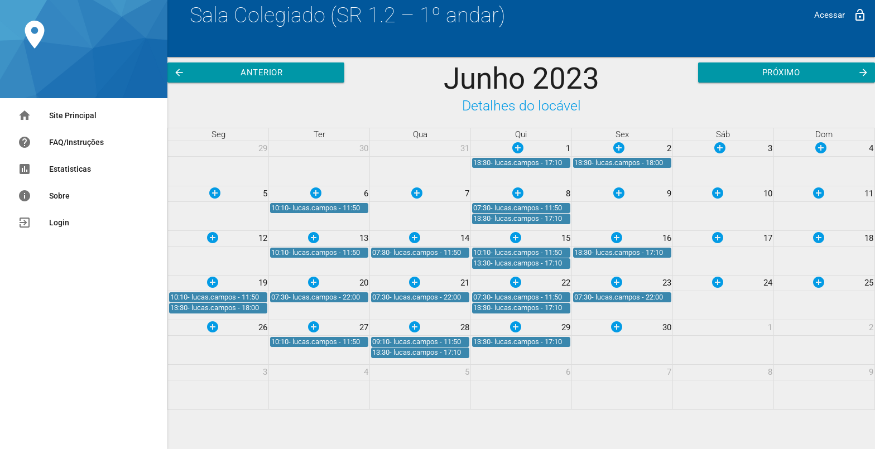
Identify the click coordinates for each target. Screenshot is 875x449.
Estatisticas (54, 169)
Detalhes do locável (521, 106)
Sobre (44, 195)
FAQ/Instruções (61, 142)
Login (43, 222)
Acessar (840, 15)
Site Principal (57, 115)
